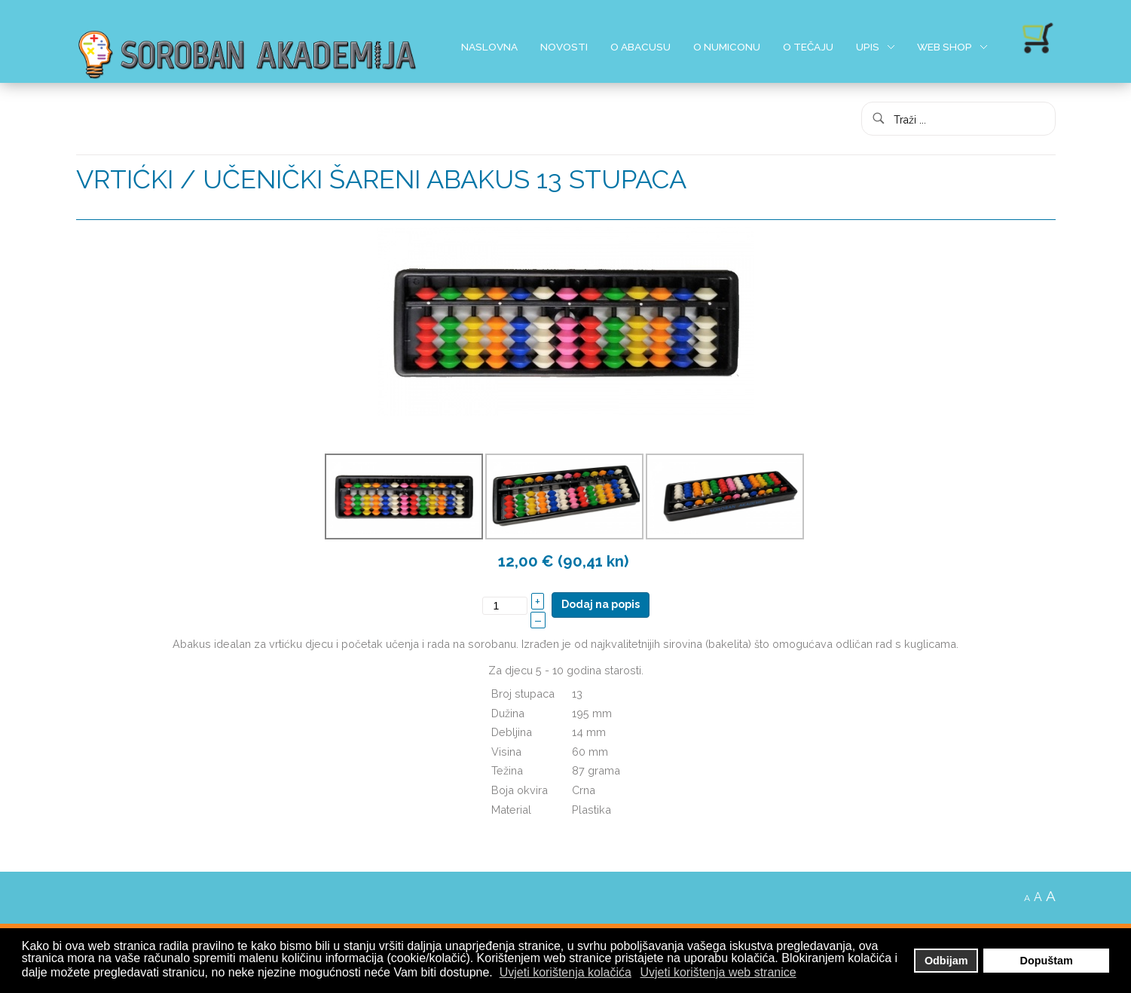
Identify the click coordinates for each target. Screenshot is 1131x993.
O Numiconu (726, 47)
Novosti (564, 47)
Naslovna (489, 47)
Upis (867, 47)
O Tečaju (808, 47)
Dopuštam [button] (1046, 961)
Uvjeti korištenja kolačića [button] (565, 972)
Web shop (944, 47)
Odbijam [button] (946, 961)
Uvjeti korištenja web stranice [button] (718, 972)
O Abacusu (640, 47)
